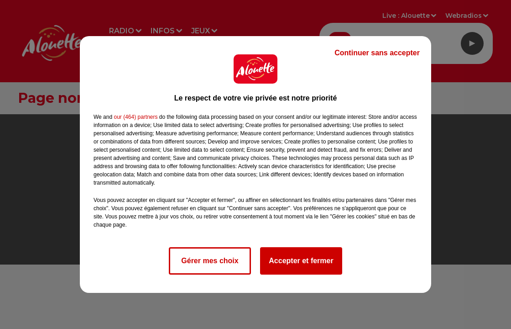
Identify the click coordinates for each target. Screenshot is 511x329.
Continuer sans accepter (377, 53)
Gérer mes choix (209, 261)
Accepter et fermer (301, 261)
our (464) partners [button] (135, 117)
